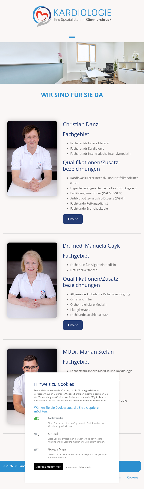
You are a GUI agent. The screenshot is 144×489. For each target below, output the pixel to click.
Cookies (132, 477)
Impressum (71, 467)
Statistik (53, 434)
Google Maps (57, 449)
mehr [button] (73, 219)
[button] (72, 36)
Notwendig (55, 418)
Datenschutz (85, 467)
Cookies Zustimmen (48, 467)
